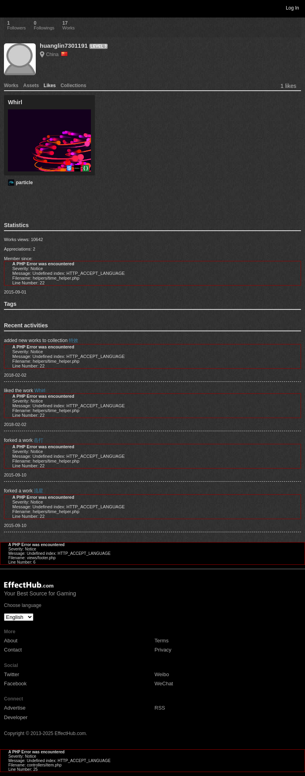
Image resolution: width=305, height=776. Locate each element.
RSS (159, 708)
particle (24, 182)
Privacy (163, 650)
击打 (38, 440)
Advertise (14, 708)
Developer (15, 717)
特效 (73, 340)
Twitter (11, 674)
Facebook (15, 684)
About (10, 641)
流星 (38, 491)
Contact (13, 650)
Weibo (161, 674)
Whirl (40, 390)
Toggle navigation (9, 7)
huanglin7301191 (64, 45)
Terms (161, 641)
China (57, 54)
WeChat (163, 684)
